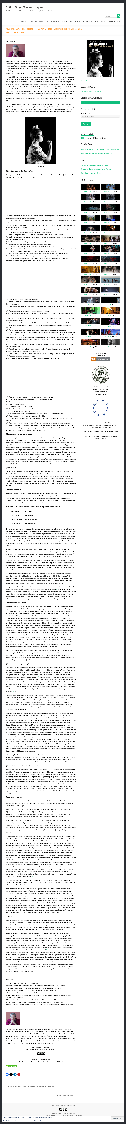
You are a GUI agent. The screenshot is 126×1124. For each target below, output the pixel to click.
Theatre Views (44, 21)
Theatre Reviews (75, 21)
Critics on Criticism (114, 21)
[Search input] (99, 102)
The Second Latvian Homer (64, 1095)
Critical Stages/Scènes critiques (30, 7)
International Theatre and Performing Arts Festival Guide (100, 149)
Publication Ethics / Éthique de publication (95, 165)
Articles (64, 21)
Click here (84, 138)
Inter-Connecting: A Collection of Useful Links (96, 153)
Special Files (55, 21)
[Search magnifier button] (118, 102)
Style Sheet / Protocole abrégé (91, 173)
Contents (23, 21)
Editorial (84, 80)
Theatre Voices (100, 21)
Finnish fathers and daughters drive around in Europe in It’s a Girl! (31, 1086)
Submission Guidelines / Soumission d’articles (96, 169)
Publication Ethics (38, 1121)
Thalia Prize (33, 21)
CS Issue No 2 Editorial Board (91, 91)
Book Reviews (88, 21)
